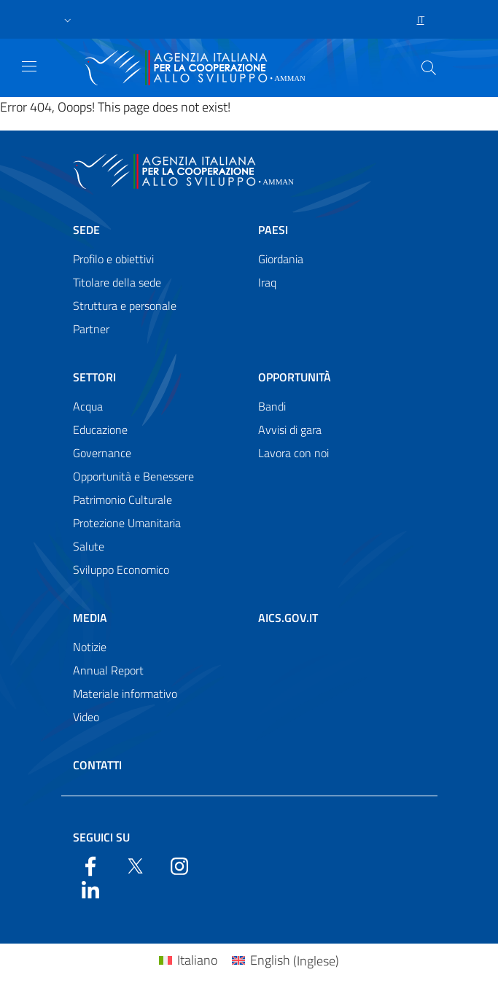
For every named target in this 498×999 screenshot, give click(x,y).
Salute (88, 546)
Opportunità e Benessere (133, 476)
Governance (102, 453)
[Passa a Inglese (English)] (285, 960)
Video (86, 717)
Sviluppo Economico (121, 569)
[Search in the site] (428, 68)
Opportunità (294, 377)
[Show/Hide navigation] (29, 66)
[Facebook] (90, 864)
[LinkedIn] (90, 888)
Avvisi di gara (290, 429)
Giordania (280, 259)
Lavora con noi (293, 453)
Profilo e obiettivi (113, 259)
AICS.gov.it (288, 617)
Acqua (88, 406)
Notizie (89, 647)
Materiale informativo (125, 693)
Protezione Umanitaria (127, 523)
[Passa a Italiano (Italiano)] (188, 960)
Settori (94, 377)
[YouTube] (179, 864)
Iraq (267, 282)
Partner (91, 329)
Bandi (272, 406)
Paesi (273, 229)
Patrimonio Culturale (122, 499)
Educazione (100, 429)
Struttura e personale (124, 305)
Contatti (97, 765)
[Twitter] (134, 864)
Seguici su (101, 837)
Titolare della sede (117, 282)
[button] (67, 19)
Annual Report (108, 670)
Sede (86, 229)
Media (90, 617)
